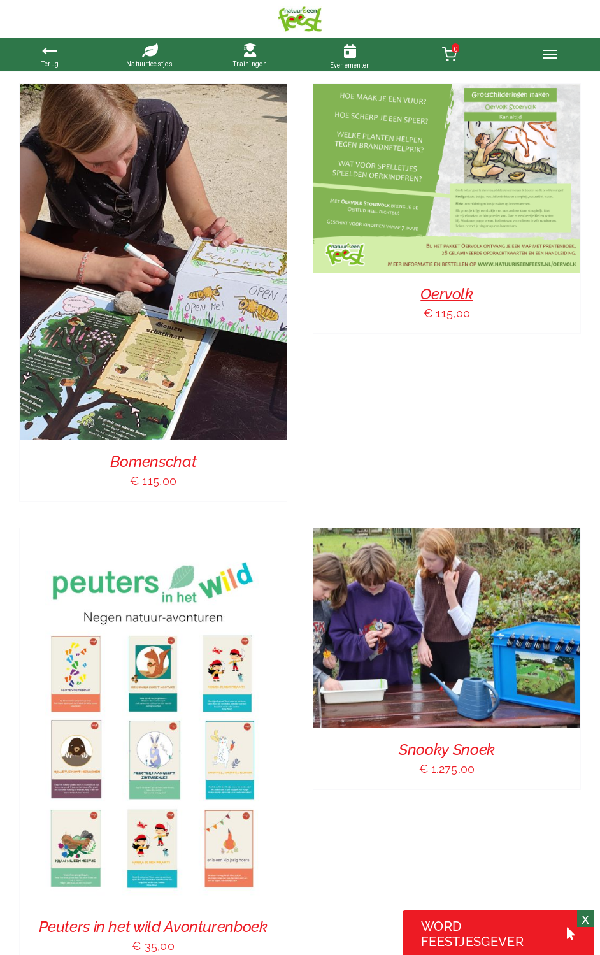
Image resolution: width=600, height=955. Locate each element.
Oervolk (446, 294)
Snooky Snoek (447, 749)
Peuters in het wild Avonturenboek (153, 926)
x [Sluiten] (585, 918)
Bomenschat (153, 461)
